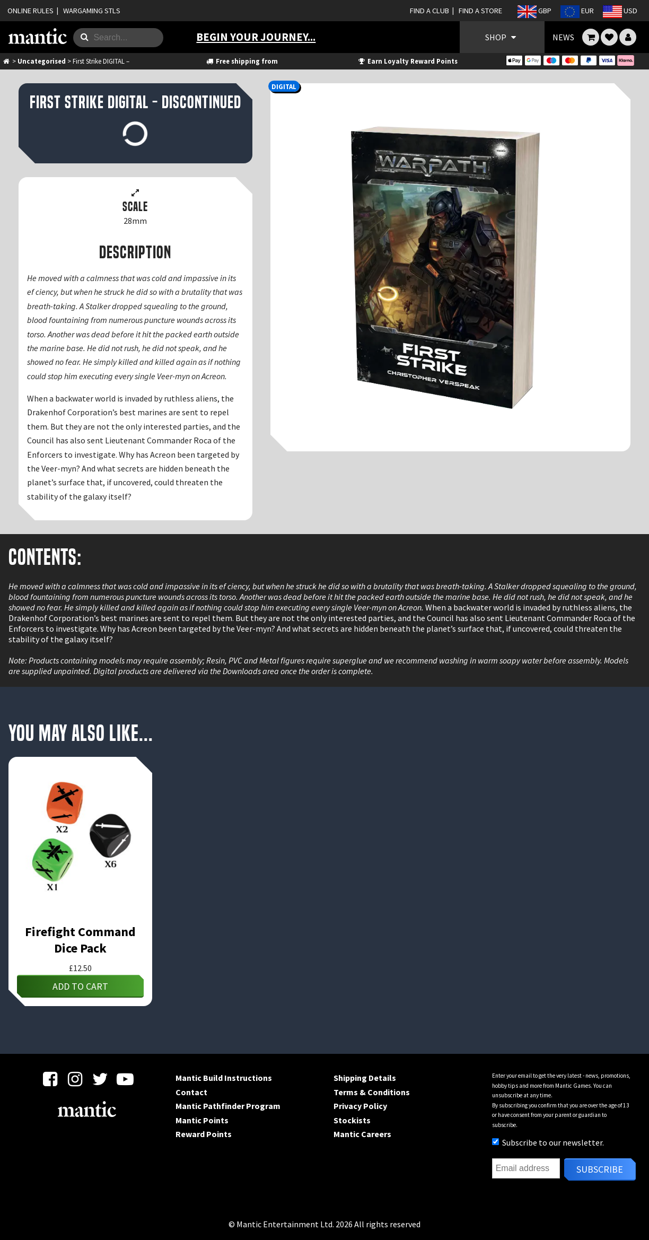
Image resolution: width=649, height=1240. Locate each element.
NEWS (563, 37)
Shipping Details (365, 1077)
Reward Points (204, 1134)
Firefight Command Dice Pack (80, 939)
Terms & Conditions (372, 1092)
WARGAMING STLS (91, 10)
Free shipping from (241, 61)
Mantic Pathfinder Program (228, 1106)
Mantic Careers (362, 1134)
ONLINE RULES (30, 10)
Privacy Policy (360, 1106)
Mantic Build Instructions (224, 1077)
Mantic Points (202, 1120)
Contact (191, 1092)
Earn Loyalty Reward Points (407, 61)
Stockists (352, 1120)
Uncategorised (41, 61)
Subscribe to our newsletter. (548, 1142)
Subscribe (599, 1169)
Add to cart (80, 986)
